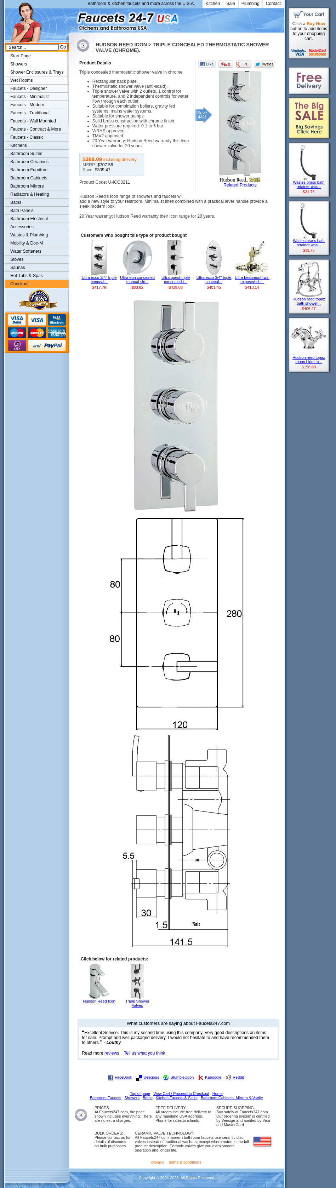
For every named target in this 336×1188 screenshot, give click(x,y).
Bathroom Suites (26, 153)
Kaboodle (213, 1077)
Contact (273, 3)
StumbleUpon (182, 1077)
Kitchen (213, 3)
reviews (111, 1053)
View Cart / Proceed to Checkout (181, 1093)
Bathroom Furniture (28, 169)
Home (217, 1093)
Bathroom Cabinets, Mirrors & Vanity (232, 1098)
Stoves (16, 259)
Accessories (22, 226)
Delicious (151, 1077)
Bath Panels (22, 210)
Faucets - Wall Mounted (33, 121)
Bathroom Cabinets (28, 178)
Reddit (238, 1077)
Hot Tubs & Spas (26, 275)
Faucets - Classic (27, 137)
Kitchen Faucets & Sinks (177, 1098)
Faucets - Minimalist (29, 96)
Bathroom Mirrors (27, 186)
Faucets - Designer (28, 88)
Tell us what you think (144, 1053)
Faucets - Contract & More (35, 129)
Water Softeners (25, 251)
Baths (15, 202)
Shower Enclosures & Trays (36, 72)
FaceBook (123, 1077)
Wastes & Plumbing (29, 235)
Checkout (19, 283)
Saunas (17, 267)
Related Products (240, 185)
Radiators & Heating (29, 194)
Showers (18, 64)
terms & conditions (185, 1162)
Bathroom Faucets (105, 1098)
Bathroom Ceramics (29, 161)
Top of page (140, 1093)
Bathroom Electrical (29, 218)
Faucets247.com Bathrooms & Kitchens (72, 19)
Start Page (20, 55)
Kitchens (18, 145)
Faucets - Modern (27, 104)
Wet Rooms (21, 80)
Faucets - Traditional (30, 112)
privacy (158, 1162)
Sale (230, 3)
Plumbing (250, 3)
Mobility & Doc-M (26, 243)
